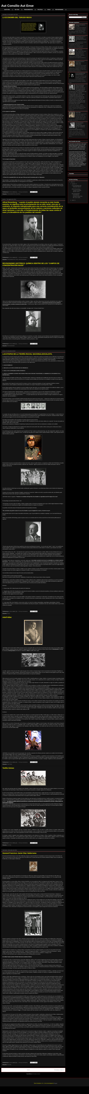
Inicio (28, 1070)
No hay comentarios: (23, 192)
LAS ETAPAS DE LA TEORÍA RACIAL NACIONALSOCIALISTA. (27, 354)
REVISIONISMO (59, 9)
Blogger (55, 1083)
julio (73, 200)
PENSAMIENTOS (28, 9)
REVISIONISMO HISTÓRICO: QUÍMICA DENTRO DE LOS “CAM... (77, 195)
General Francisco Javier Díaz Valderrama (19, 853)
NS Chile (17, 9)
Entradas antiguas (59, 1070)
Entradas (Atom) (36, 1073)
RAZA (48, 9)
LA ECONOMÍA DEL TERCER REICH (17, 17)
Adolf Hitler (7, 9)
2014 (72, 182)
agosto (74, 183)
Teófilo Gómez (8, 768)
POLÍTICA (40, 9)
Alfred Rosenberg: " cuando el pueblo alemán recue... (76, 190)
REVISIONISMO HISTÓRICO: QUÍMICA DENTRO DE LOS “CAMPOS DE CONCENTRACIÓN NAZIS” (77, 126)
